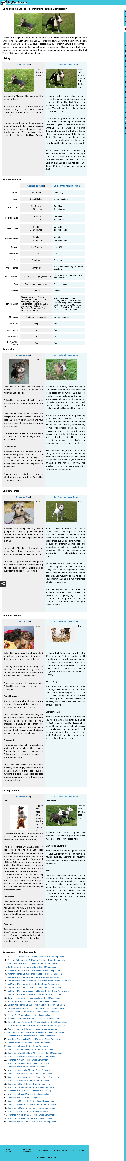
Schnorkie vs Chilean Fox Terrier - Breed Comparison (30, 1118)
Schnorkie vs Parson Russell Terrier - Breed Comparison (32, 1091)
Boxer (93, 102)
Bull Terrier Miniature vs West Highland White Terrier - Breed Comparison (39, 981)
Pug (92, 66)
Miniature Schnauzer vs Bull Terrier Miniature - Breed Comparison (36, 960)
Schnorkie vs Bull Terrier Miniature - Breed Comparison (31, 1036)
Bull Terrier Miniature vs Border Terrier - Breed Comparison (33, 984)
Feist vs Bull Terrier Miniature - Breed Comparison (29, 1015)
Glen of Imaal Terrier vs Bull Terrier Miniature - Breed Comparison (35, 1032)
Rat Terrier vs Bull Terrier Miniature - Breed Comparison (31, 967)
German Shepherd (99, 71)
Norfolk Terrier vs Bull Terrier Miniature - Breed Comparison (33, 1001)
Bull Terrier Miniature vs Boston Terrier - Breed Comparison (33, 977)
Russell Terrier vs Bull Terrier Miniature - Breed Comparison (33, 1012)
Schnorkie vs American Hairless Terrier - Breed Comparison (33, 1077)
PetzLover (43, 1151)
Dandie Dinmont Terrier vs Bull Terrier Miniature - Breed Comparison (37, 1022)
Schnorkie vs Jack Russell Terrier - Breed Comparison (31, 1050)
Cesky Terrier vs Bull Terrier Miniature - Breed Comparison (32, 1029)
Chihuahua (95, 87)
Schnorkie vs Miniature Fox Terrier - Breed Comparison (31, 1108)
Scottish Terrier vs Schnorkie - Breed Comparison (28, 1043)
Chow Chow (96, 118)
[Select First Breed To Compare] (108, 13)
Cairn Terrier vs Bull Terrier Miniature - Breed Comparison (32, 964)
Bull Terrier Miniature (63, 64)
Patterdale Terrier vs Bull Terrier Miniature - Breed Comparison (34, 974)
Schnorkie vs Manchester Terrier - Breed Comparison (30, 1101)
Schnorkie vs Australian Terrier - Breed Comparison (29, 1070)
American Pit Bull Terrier (101, 108)
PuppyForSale (60, 1151)
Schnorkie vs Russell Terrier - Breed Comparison (28, 1094)
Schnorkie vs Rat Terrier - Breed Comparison (27, 1067)
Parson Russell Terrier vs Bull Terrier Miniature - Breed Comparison (36, 1008)
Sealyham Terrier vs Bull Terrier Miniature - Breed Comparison (34, 1039)
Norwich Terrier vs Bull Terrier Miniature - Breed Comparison (33, 998)
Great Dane (96, 123)
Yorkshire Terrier (98, 41)
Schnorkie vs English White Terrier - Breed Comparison (31, 1087)
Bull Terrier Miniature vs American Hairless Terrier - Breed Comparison (38, 991)
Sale (28, 64)
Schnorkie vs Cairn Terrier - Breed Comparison (27, 1060)
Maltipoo (94, 133)
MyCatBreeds (79, 1151)
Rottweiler (95, 82)
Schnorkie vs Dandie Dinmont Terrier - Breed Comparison (32, 1105)
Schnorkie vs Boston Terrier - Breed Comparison (28, 1046)
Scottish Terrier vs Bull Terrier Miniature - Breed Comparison (33, 970)
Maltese (94, 61)
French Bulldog (97, 56)
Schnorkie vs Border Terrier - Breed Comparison (28, 1063)
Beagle (94, 113)
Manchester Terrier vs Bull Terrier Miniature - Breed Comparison (35, 1019)
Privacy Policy (9, 1150)
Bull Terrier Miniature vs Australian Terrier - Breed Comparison (34, 988)
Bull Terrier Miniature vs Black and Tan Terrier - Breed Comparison (36, 995)
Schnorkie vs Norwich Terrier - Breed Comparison (29, 1080)
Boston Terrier (97, 92)
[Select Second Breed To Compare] (108, 18)
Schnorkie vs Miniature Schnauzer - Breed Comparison (31, 1056)
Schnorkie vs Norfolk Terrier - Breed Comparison (28, 1084)
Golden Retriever (98, 77)
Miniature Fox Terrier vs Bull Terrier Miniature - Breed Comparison (36, 1025)
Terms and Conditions (26, 1150)
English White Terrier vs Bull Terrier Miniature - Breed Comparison (36, 1005)
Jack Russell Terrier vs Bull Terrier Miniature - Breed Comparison (35, 957)
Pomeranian (96, 51)
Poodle (94, 128)
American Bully (97, 97)
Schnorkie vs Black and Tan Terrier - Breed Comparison (31, 1122)
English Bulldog (97, 46)
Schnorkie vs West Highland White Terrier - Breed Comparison (34, 1053)
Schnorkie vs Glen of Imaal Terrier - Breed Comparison (31, 1115)
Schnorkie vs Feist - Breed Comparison (24, 1098)
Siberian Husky (97, 35)
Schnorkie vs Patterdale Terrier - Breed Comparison (29, 1074)
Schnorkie (20, 64)
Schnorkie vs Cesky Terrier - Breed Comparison (28, 1111)
